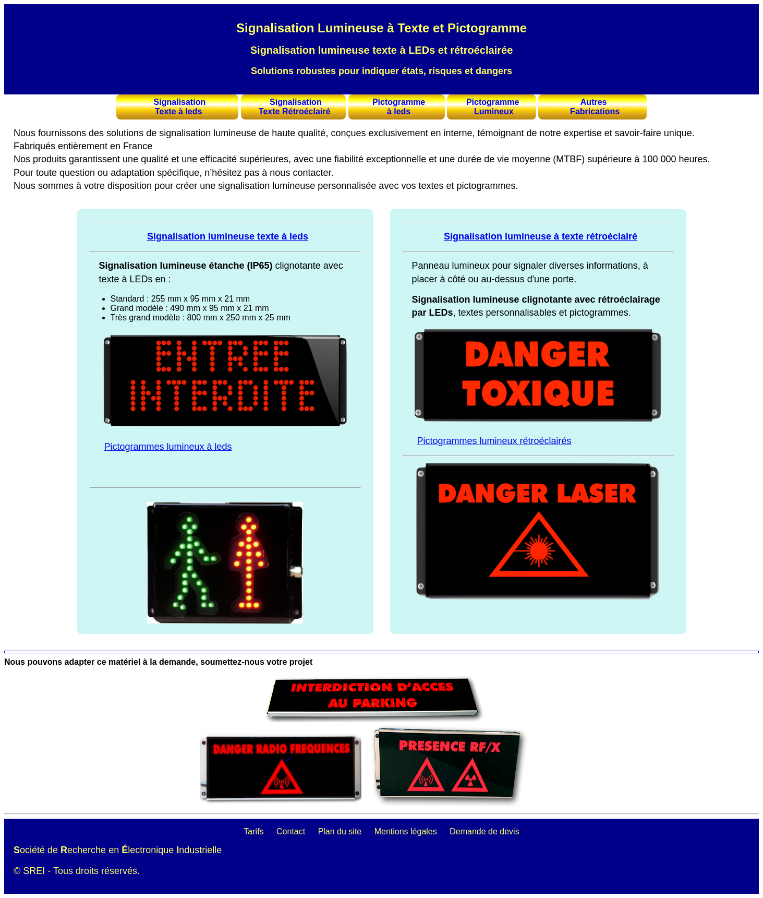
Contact (290, 831)
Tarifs (253, 831)
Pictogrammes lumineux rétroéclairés (494, 441)
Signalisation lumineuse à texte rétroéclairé (540, 236)
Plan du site (340, 831)
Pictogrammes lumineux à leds (168, 446)
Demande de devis (484, 831)
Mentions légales (405, 831)
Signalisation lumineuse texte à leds (227, 236)
